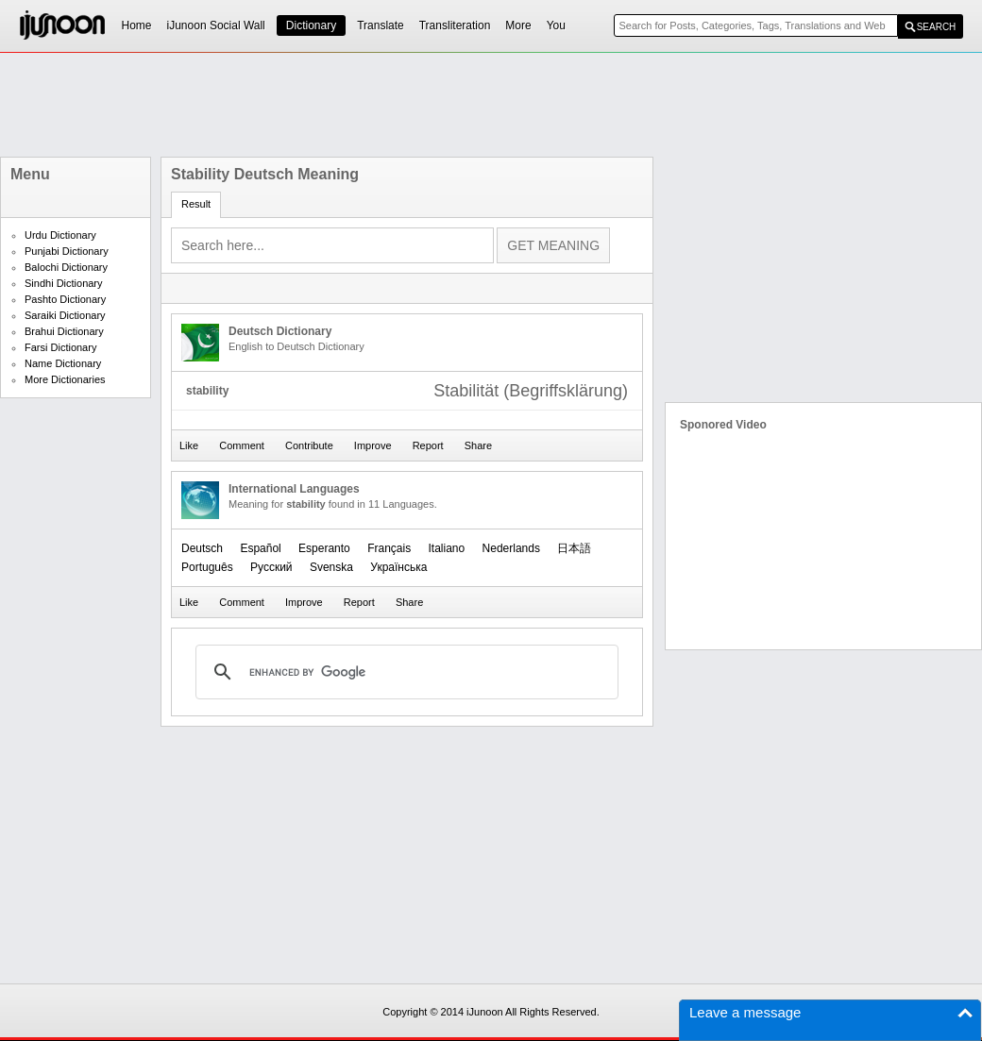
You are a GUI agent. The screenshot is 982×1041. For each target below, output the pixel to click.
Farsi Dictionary (60, 347)
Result (196, 204)
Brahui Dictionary (64, 331)
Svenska (331, 567)
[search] (404, 672)
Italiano (447, 548)
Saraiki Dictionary (65, 315)
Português (207, 567)
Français (389, 548)
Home (137, 25)
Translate (380, 25)
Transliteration (455, 25)
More (518, 25)
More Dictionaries (65, 379)
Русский (271, 567)
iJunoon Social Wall (216, 25)
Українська (398, 567)
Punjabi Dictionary (67, 251)
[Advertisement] (491, 104)
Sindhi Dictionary (64, 283)
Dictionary (311, 25)
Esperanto (324, 548)
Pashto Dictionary (65, 299)
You (556, 25)
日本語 (574, 548)
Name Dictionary (63, 363)
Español (260, 548)
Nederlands (511, 548)
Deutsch (202, 548)
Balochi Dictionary (66, 267)
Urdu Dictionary (60, 235)
